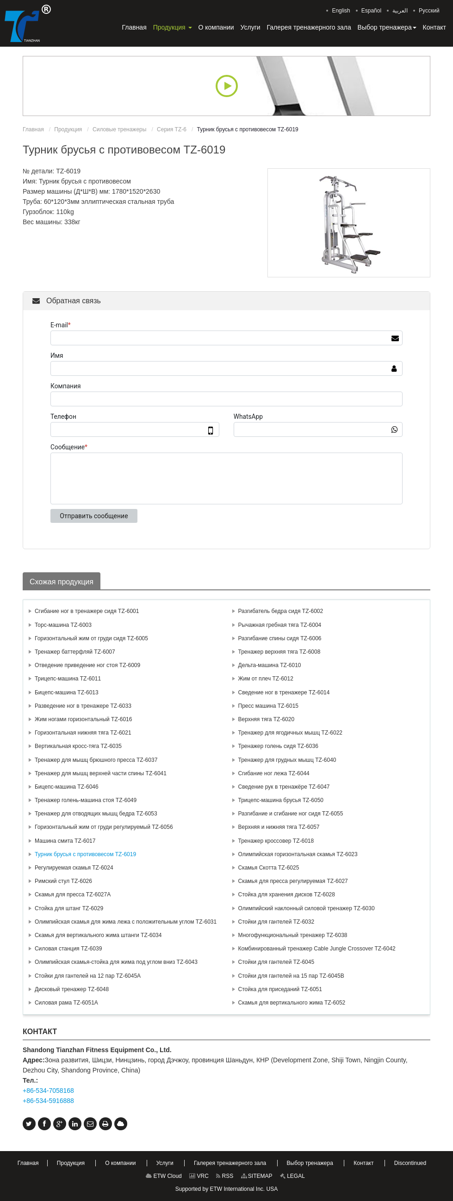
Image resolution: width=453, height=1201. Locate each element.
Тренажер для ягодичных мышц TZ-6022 (290, 732)
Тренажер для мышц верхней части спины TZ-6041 (101, 773)
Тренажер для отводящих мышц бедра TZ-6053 (96, 813)
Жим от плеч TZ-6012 (265, 678)
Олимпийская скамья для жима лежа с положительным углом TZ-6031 (126, 922)
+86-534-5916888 (48, 1100)
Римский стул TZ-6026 (63, 881)
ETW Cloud (164, 1176)
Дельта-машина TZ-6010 (269, 665)
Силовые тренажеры (119, 129)
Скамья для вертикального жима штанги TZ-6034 (98, 935)
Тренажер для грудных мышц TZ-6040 (287, 760)
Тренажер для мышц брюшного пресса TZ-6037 (96, 760)
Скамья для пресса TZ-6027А (73, 894)
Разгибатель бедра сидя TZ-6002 (280, 611)
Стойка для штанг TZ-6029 (69, 908)
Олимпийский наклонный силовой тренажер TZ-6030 (306, 908)
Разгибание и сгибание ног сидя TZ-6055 (290, 813)
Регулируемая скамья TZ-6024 (74, 867)
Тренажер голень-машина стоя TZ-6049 (86, 800)
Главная (33, 129)
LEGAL (292, 1176)
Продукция (68, 129)
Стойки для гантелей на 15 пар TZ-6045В (291, 976)
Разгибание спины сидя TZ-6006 (280, 638)
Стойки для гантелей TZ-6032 (276, 922)
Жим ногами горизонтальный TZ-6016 (83, 719)
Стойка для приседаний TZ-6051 (280, 989)
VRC (199, 1176)
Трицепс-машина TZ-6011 (68, 678)
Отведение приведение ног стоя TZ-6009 (87, 665)
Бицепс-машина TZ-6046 (67, 787)
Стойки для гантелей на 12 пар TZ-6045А (88, 976)
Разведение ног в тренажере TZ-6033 (83, 706)
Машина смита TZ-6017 (65, 841)
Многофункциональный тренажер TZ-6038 (293, 935)
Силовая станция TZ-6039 (68, 948)
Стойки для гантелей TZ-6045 (276, 962)
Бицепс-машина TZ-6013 (67, 692)
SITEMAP (257, 1176)
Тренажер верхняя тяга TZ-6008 (279, 652)
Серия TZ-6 (171, 129)
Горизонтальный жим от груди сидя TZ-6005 (91, 638)
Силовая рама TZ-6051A (66, 1002)
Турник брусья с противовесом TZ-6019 (85, 854)
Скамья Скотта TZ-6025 (268, 867)
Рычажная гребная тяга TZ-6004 (280, 625)
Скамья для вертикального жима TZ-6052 (292, 1002)
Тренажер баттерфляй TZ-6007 (75, 652)
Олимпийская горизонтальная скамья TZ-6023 (298, 854)
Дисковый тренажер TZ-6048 (72, 989)
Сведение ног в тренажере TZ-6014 (284, 692)
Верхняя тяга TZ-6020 (266, 719)
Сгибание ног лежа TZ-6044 (274, 773)
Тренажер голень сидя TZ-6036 (278, 746)
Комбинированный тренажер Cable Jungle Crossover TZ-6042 (317, 948)
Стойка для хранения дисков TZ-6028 (286, 894)
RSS (224, 1176)
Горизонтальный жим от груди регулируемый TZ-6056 (104, 827)
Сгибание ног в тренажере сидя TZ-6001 (87, 611)
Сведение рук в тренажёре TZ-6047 (284, 787)
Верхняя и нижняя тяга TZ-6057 (279, 827)
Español (371, 10)
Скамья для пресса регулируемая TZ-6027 (293, 881)
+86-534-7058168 (48, 1090)
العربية (400, 10)
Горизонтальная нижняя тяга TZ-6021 (83, 732)
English (341, 10)
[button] (172, 27)
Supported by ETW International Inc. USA (226, 1189)
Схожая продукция (61, 582)
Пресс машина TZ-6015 (268, 706)
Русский (429, 10)
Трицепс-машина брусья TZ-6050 (281, 800)
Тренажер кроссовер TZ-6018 (276, 841)
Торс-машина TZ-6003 (63, 625)
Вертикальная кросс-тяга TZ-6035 (78, 746)
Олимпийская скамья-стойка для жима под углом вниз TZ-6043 (116, 962)
